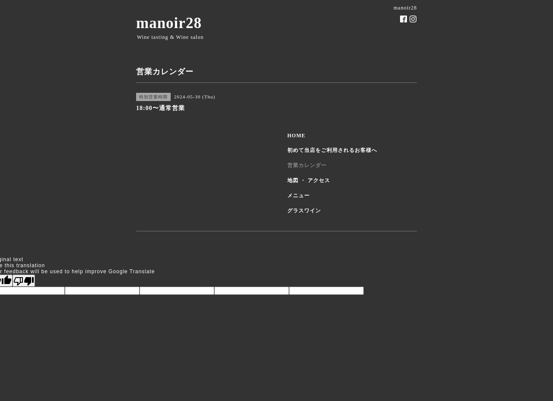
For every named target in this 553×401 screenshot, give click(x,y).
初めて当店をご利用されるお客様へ (332, 150)
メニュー (298, 196)
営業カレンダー (307, 165)
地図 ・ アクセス (308, 180)
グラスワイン (304, 211)
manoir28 (169, 23)
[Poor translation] (24, 281)
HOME (296, 136)
